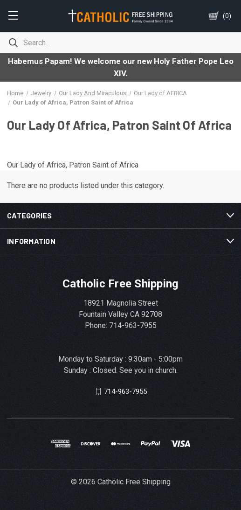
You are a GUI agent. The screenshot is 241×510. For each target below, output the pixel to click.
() (227, 16)
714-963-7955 (125, 391)
